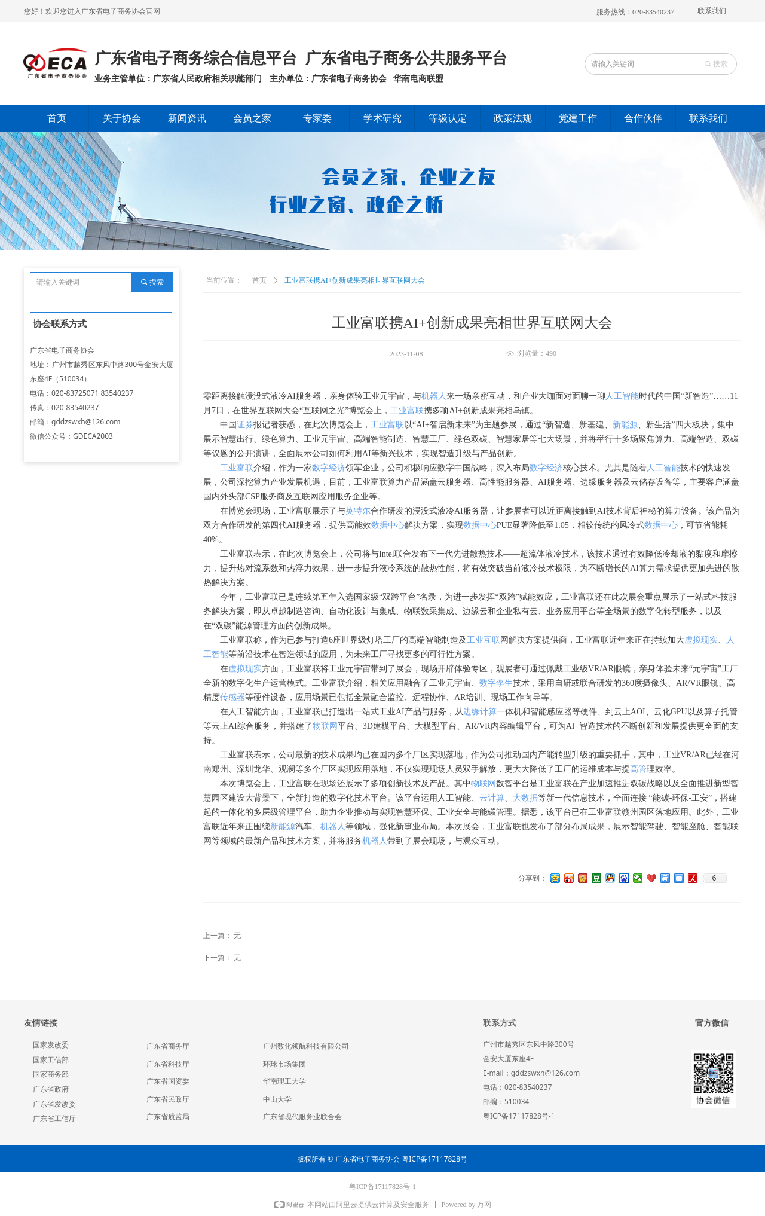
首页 (259, 280)
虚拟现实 (701, 640)
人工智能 (622, 396)
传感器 (232, 697)
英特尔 (358, 510)
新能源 (625, 424)
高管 (638, 769)
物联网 (325, 726)
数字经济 (328, 467)
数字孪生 (496, 683)
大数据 (525, 797)
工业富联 (407, 410)
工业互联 (483, 640)
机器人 (433, 396)
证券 (245, 424)
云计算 (491, 797)
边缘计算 (480, 711)
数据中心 (388, 525)
